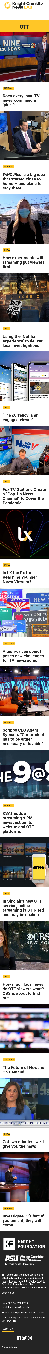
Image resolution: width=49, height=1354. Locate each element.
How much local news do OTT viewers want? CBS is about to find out (23, 991)
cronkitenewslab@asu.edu (15, 1307)
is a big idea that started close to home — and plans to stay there (24, 181)
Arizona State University (33, 1287)
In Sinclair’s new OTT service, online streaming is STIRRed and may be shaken (23, 908)
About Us (8, 1329)
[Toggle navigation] (7, 12)
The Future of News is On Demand (23, 1070)
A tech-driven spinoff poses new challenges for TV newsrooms (23, 656)
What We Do (8, 1293)
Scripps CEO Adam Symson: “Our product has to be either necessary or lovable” (23, 737)
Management (9, 644)
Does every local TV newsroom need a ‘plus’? (21, 100)
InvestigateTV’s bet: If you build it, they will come (23, 1220)
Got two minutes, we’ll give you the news (23, 1144)
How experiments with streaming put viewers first (24, 262)
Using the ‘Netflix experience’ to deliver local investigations (23, 341)
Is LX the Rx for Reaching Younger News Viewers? (20, 577)
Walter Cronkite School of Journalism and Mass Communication (23, 1284)
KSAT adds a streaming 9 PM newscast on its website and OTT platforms (18, 822)
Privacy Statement (10, 1347)
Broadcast (8, 88)
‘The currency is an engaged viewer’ (21, 417)
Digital (7, 250)
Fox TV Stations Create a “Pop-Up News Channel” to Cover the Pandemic (24, 496)
